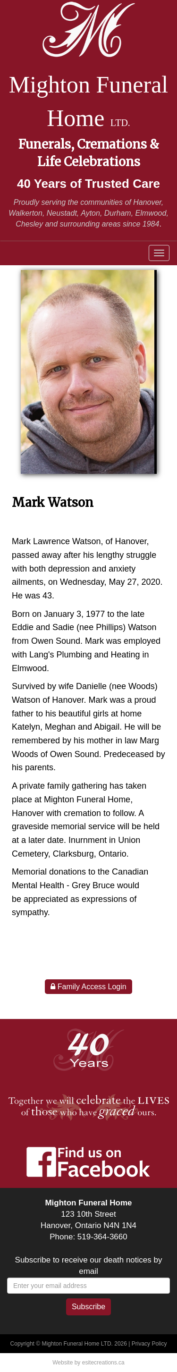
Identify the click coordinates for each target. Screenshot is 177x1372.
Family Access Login (88, 987)
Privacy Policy (149, 1343)
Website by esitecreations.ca (88, 1362)
